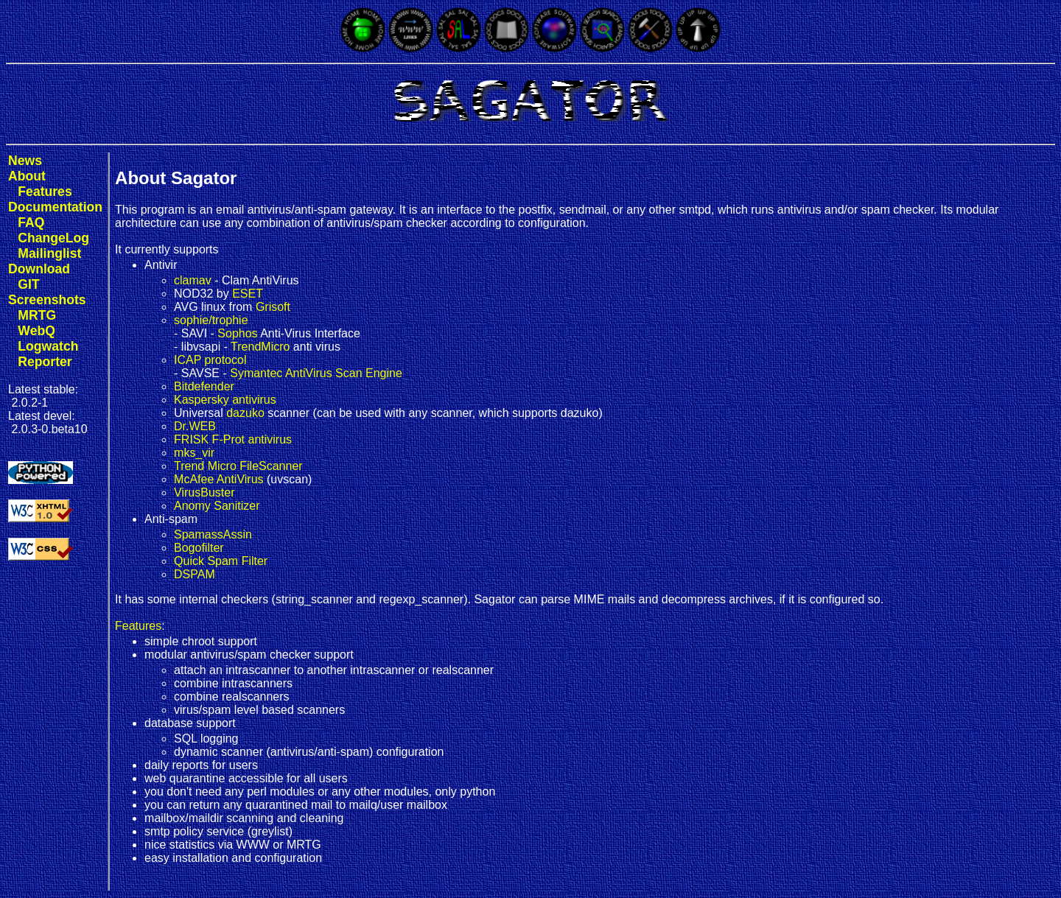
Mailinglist (49, 253)
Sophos (237, 333)
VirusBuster (204, 492)
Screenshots (47, 299)
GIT (28, 284)
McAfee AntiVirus (219, 479)
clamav (192, 280)
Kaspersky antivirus (225, 399)
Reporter (44, 361)
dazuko (245, 413)
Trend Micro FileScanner (238, 466)
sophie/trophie (211, 320)
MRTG (37, 315)
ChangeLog (53, 238)
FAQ (31, 222)
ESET (247, 293)
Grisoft (273, 307)
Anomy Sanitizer (217, 505)
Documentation (55, 207)
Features (44, 191)
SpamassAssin (213, 534)
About (27, 176)
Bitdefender (204, 386)
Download (39, 269)
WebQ (36, 330)
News (25, 160)
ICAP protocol (210, 360)
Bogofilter (199, 547)
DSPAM (194, 574)
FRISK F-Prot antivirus (233, 439)
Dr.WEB (195, 426)
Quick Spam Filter (220, 561)
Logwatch (48, 346)
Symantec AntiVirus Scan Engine (316, 373)
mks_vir (194, 452)
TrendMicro (260, 346)
